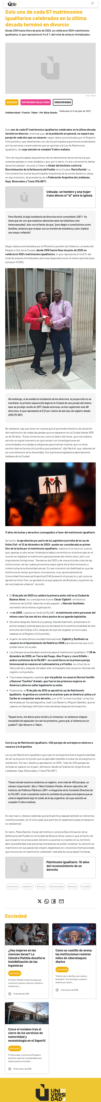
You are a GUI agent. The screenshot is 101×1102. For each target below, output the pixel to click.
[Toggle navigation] (92, 3)
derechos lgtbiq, (57, 886)
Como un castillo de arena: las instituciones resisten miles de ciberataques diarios (73, 955)
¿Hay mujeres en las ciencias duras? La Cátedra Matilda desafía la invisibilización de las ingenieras (26, 957)
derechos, (72, 886)
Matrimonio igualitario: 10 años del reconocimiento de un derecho (67, 866)
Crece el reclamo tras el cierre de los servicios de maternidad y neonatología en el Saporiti (27, 1034)
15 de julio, (41, 886)
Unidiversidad (62, 102)
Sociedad (11, 102)
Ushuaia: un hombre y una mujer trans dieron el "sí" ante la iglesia (69, 193)
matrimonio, (12, 886)
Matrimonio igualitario (36, 102)
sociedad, (86, 886)
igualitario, (27, 886)
